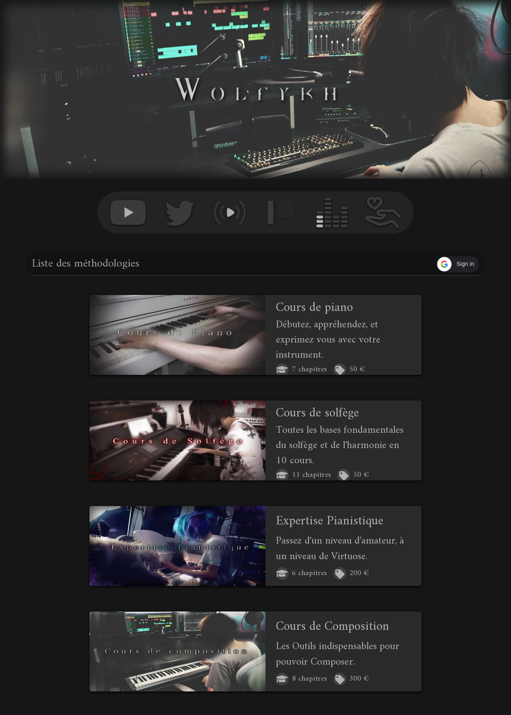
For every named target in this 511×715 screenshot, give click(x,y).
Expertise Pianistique (329, 521)
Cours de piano (314, 307)
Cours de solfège (317, 413)
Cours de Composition (332, 626)
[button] (457, 264)
